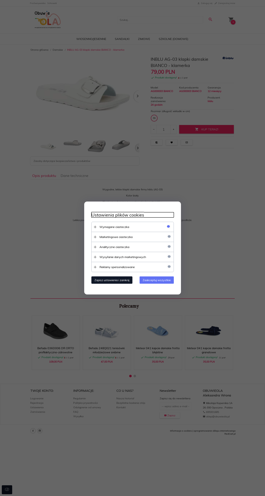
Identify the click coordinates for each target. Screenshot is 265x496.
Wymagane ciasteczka (114, 227)
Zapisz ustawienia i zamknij (111, 280)
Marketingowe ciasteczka (116, 237)
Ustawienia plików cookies (117, 215)
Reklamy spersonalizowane (117, 267)
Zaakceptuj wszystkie (157, 280)
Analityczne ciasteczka (114, 247)
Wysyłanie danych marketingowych (122, 257)
